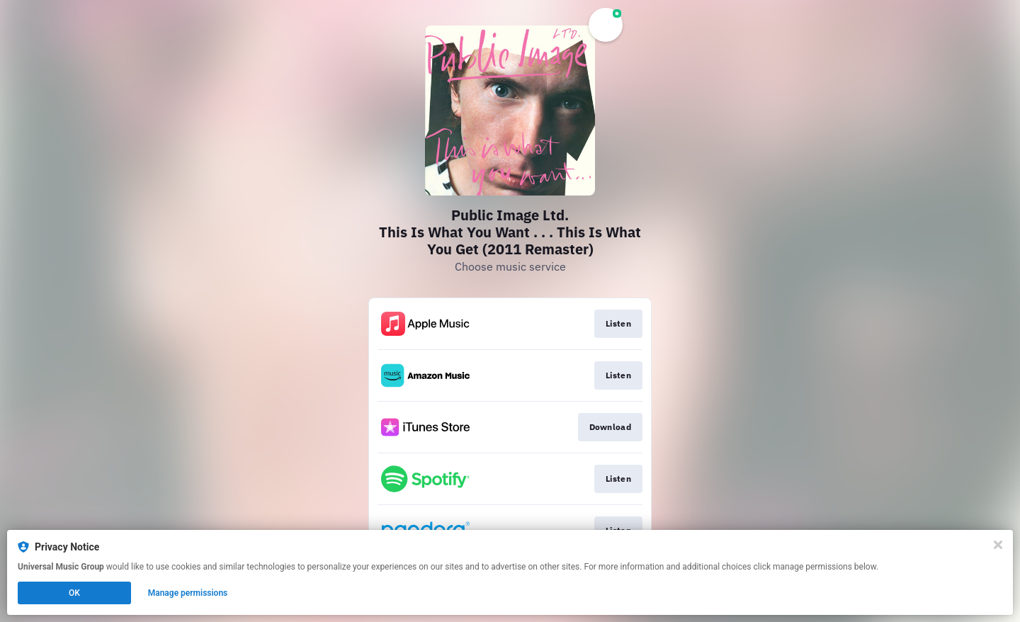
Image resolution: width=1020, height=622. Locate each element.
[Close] (998, 544)
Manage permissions (188, 593)
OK (74, 593)
